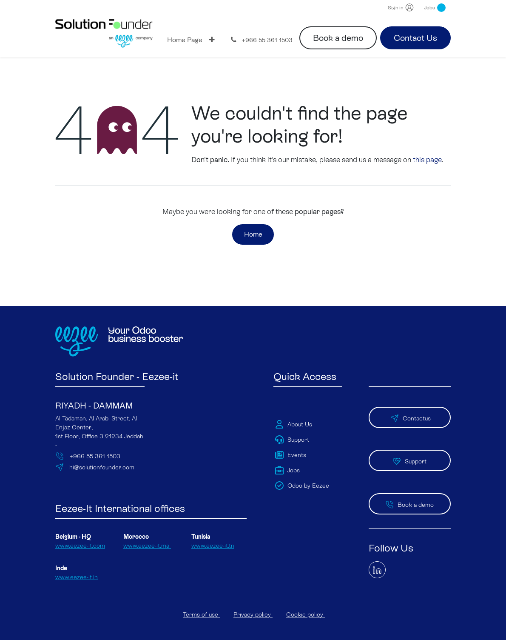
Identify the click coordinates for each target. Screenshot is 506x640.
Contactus (410, 410)
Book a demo (338, 38)
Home (253, 235)
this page (427, 159)
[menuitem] (185, 40)
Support (409, 447)
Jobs (435, 7)
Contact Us (415, 38)
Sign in (395, 8)
